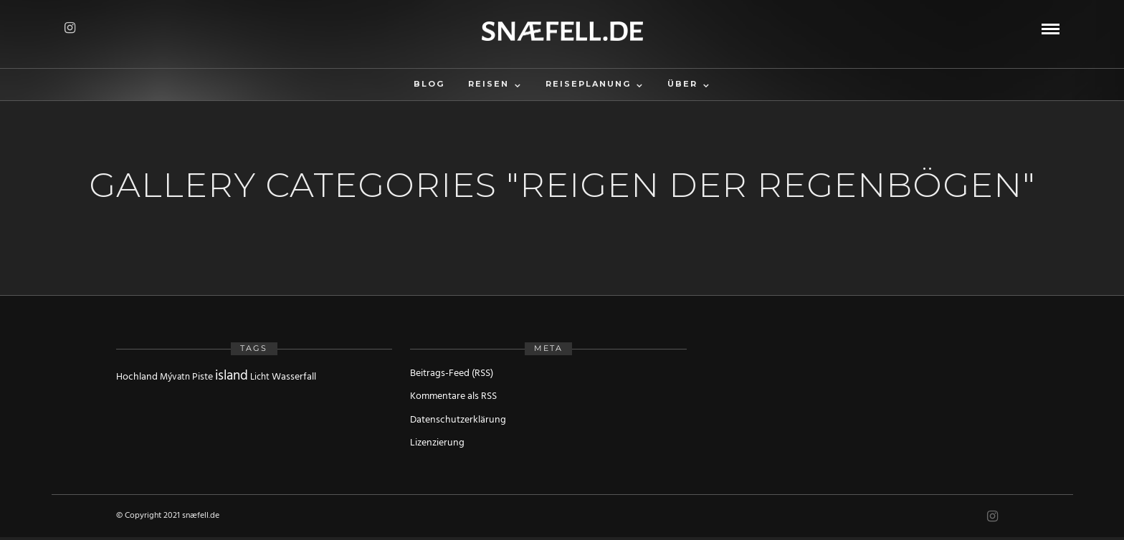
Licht (260, 377)
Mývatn (175, 377)
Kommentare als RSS (453, 396)
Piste (202, 377)
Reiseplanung (588, 84)
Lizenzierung (437, 443)
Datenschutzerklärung (458, 420)
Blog (429, 84)
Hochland (137, 377)
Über (682, 84)
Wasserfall (294, 377)
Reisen (488, 84)
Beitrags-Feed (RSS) (451, 373)
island (231, 376)
